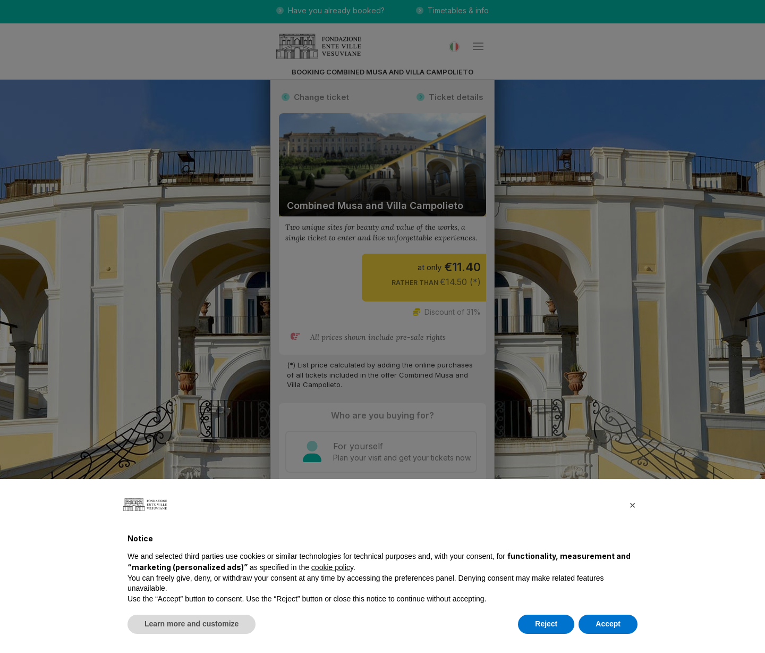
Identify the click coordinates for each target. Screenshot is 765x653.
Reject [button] (546, 623)
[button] (632, 504)
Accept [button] (608, 623)
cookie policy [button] (332, 567)
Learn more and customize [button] (191, 623)
